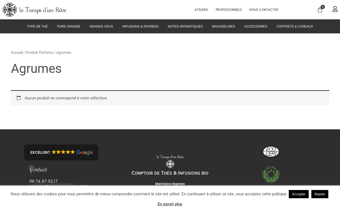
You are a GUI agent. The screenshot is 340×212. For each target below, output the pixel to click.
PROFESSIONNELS (229, 9)
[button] (61, 152)
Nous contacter (263, 9)
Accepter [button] (298, 194)
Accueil (17, 52)
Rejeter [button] (320, 194)
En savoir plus (170, 204)
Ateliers (201, 9)
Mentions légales (170, 184)
